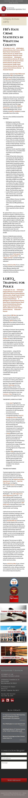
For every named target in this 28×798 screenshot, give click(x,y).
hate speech (17, 254)
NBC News (14, 315)
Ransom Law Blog (14, 654)
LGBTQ (22, 50)
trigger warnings (8, 257)
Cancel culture (14, 255)
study (8, 433)
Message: (14, 765)
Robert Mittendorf (20, 73)
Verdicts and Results (13, 613)
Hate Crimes (16, 50)
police (9, 295)
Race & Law (11, 53)
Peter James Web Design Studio (18, 794)
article (11, 73)
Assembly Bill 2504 (12, 520)
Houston (12, 484)
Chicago (8, 483)
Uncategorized (12, 297)
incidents (5, 338)
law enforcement (18, 291)
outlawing (11, 385)
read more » (22, 720)
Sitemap (24, 793)
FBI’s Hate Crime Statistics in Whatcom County (13, 37)
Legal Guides (13, 634)
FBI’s (11, 75)
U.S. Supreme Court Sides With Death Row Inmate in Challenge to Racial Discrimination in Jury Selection (14, 716)
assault (11, 111)
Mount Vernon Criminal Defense (11, 302)
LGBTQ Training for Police (14, 283)
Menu (3, 15)
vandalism (17, 111)
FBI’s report (8, 79)
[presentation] (12, 774)
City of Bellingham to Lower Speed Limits (14, 723)
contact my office (11, 264)
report (11, 403)
